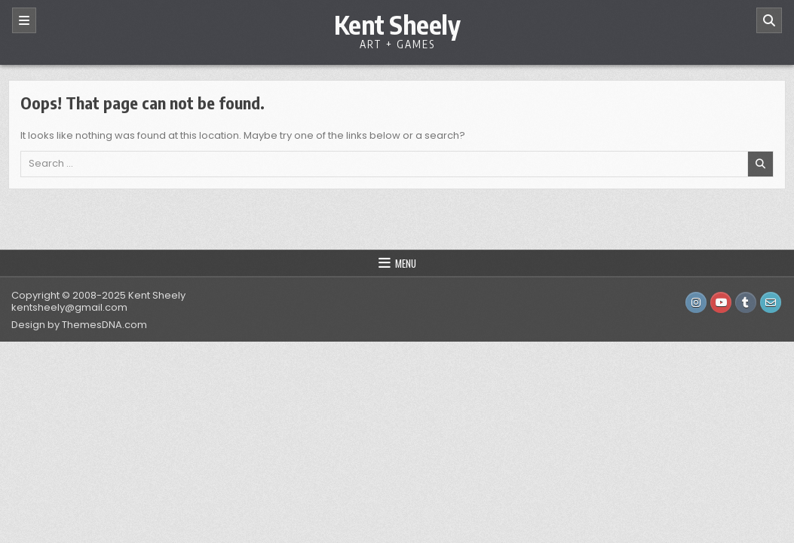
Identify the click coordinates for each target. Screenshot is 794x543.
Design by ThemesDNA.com (79, 325)
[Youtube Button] (720, 302)
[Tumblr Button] (745, 302)
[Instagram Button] (696, 302)
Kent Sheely (397, 24)
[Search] (769, 20)
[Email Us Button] (770, 302)
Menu (405, 263)
